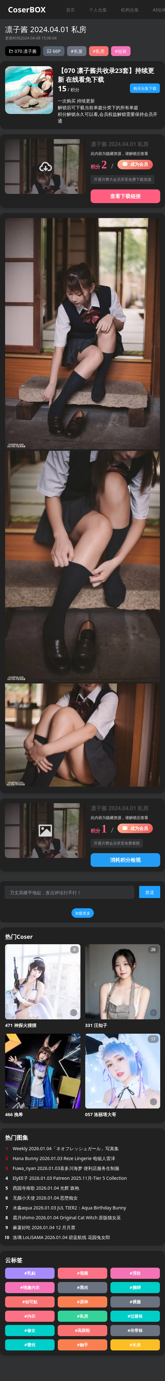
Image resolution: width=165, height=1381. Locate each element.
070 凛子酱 (23, 51)
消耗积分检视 (125, 859)
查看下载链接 (125, 196)
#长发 (77, 51)
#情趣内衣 (29, 1287)
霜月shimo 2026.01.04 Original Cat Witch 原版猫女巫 (63, 1217)
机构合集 (130, 10)
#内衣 (29, 1316)
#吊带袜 (135, 1330)
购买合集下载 (144, 88)
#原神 (82, 1302)
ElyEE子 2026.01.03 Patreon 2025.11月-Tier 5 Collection (66, 1178)
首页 (70, 10)
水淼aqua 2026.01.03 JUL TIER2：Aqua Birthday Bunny (65, 1207)
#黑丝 (82, 1287)
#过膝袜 (135, 1316)
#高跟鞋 (82, 1330)
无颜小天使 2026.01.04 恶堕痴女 (41, 1197)
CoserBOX (27, 9)
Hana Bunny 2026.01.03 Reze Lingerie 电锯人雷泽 (60, 1158)
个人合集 (98, 10)
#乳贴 (29, 1273)
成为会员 (135, 164)
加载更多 (82, 913)
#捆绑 (135, 1287)
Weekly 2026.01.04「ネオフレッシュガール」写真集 (62, 1148)
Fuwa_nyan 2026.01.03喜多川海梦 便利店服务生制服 (62, 1168)
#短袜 (121, 51)
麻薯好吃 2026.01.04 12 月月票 (40, 1227)
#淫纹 (135, 1273)
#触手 (82, 1345)
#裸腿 (135, 1302)
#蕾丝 (29, 1345)
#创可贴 (29, 1302)
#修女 (29, 1330)
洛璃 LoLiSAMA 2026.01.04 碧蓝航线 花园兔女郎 (57, 1237)
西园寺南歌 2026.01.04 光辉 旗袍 (42, 1188)
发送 (149, 892)
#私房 (99, 51)
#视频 (82, 1273)
